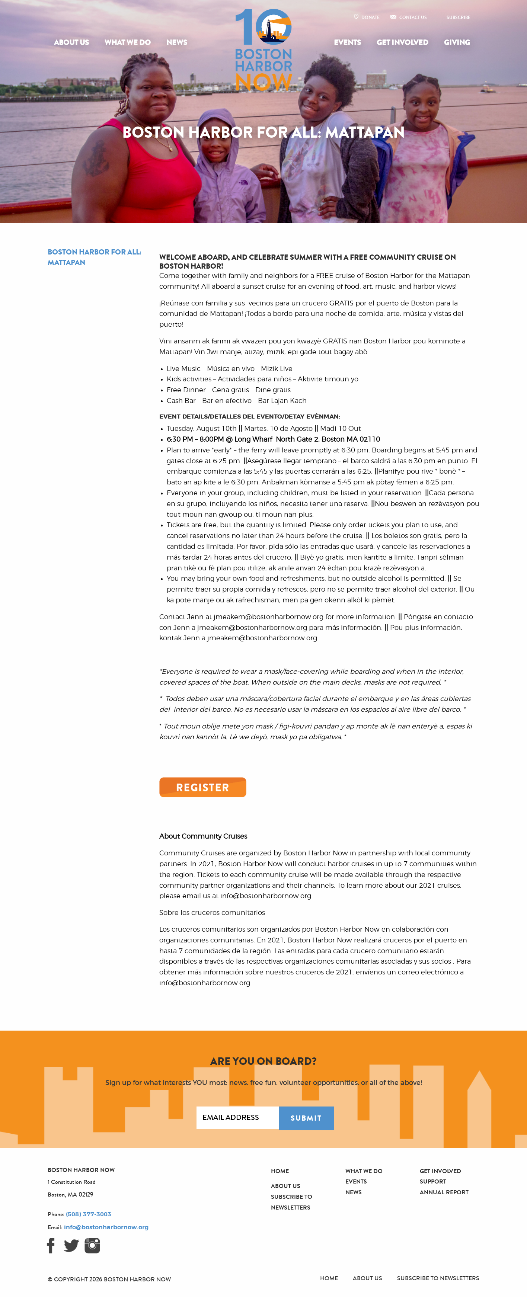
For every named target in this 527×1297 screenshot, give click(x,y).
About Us (71, 42)
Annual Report (444, 1192)
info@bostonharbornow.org (106, 1227)
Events (347, 42)
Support (433, 1181)
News (176, 42)
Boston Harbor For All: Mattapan (94, 257)
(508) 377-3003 (88, 1214)
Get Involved (402, 42)
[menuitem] (73, 42)
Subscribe (458, 17)
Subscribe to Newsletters (438, 1278)
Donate (370, 17)
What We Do (128, 42)
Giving (457, 42)
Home (280, 1171)
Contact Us (413, 17)
